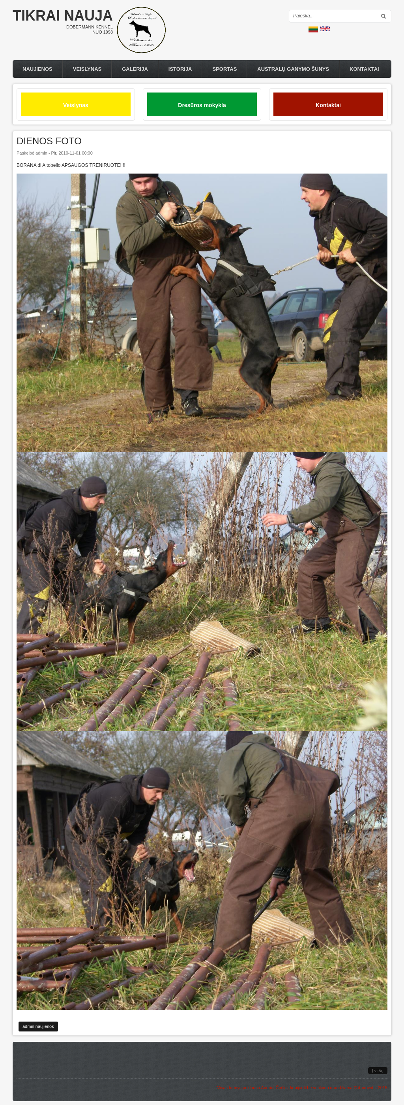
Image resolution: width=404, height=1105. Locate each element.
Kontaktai (364, 69)
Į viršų (377, 1070)
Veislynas (87, 69)
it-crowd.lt (367, 1087)
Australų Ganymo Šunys (293, 69)
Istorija (180, 69)
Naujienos (37, 69)
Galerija (135, 69)
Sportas (224, 69)
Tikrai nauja (63, 16)
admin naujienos (38, 1026)
